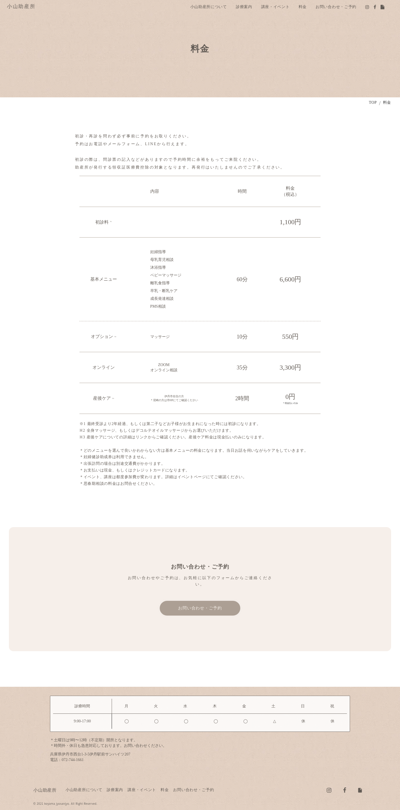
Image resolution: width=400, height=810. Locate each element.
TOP (373, 102)
